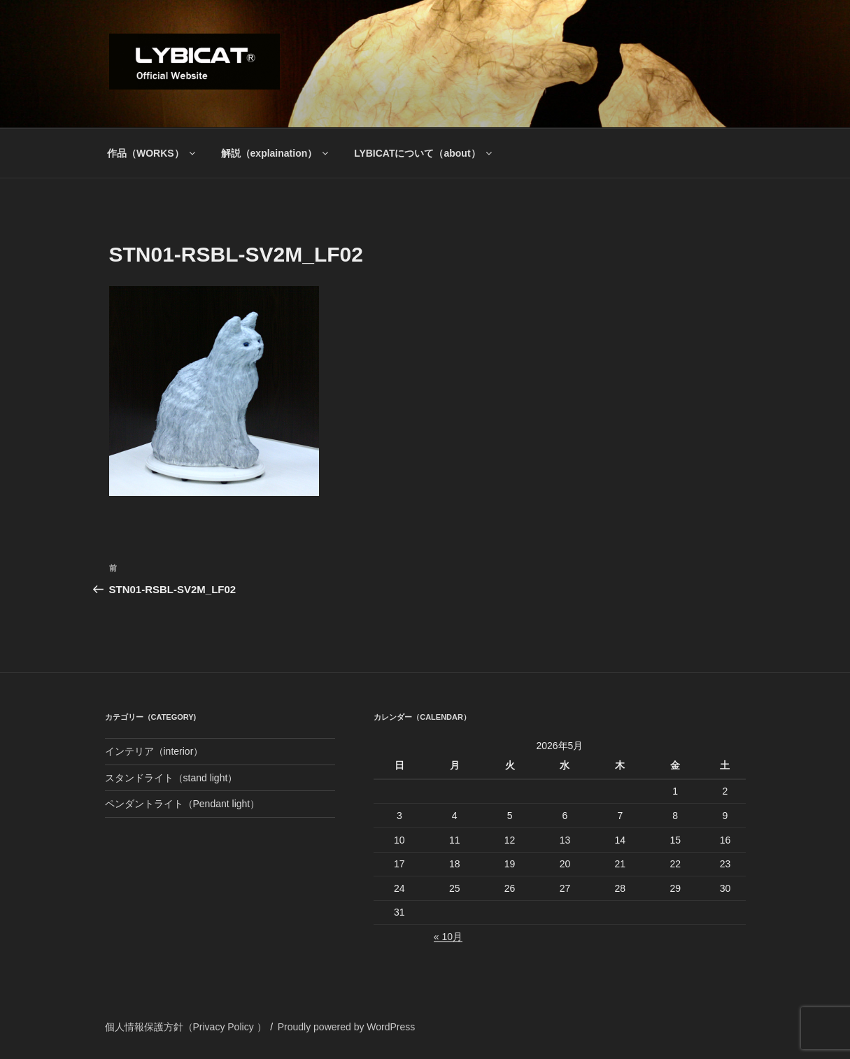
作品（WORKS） (152, 153)
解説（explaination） (276, 153)
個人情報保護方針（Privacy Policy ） (186, 1026)
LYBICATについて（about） (423, 153)
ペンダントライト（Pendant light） (182, 803)
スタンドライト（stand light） (171, 777)
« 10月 (448, 936)
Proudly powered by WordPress (347, 1026)
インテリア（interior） (154, 751)
